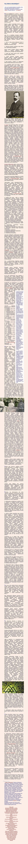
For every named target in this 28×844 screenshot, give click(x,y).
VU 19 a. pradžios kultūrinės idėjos (11, 816)
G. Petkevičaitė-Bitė (15, 67)
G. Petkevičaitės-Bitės (14, 178)
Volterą (6, 10)
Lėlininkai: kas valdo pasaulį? (11, 834)
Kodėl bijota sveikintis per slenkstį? (11, 818)
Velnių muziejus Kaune (11, 836)
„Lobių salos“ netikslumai (11, 835)
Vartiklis (11, 840)
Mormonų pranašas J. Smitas (11, 808)
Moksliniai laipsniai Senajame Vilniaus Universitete (11, 826)
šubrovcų (11, 251)
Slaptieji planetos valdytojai (11, 810)
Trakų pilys (11, 807)
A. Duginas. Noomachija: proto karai (11, 814)
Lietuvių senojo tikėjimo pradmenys (11, 830)
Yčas (18, 420)
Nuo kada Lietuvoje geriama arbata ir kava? (11, 828)
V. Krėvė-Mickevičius (10, 342)
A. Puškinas (18, 10)
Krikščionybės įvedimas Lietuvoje (11, 812)
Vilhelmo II (18, 450)
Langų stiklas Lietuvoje (11, 837)
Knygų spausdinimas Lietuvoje (11, 832)
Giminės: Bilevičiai (11, 839)
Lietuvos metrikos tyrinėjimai (11, 833)
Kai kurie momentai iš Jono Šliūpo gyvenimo (11, 824)
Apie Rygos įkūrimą (11, 838)
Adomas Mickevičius (11, 752)
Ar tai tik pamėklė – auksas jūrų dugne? (11, 820)
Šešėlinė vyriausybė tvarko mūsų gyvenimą (11, 822)
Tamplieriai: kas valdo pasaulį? (11, 809)
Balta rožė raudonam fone (11, 811)
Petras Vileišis (9, 287)
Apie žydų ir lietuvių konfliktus (11, 831)
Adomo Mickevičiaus (11, 743)
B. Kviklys (6, 124)
